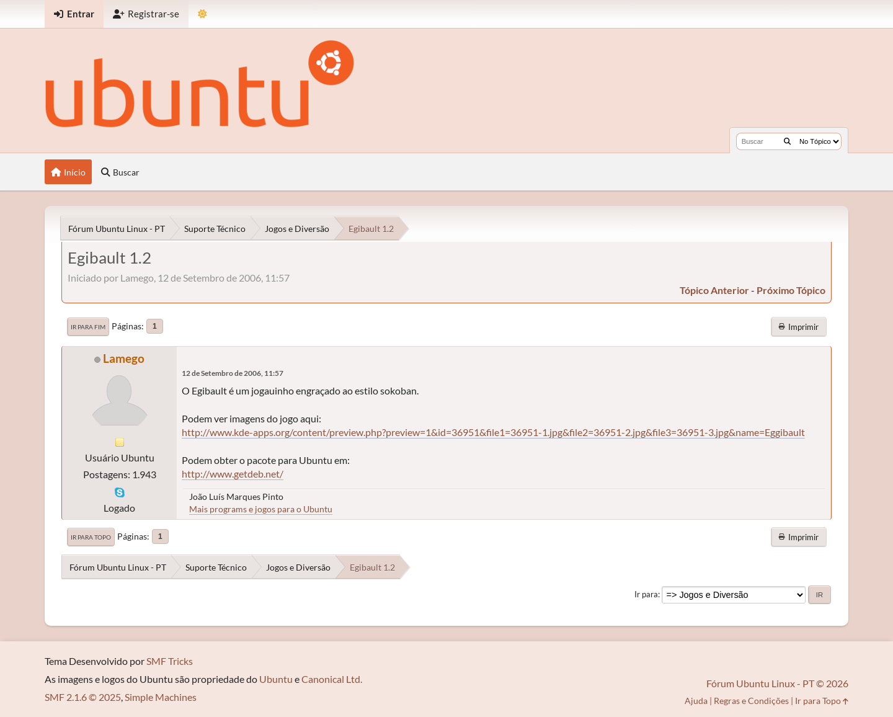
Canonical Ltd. (331, 679)
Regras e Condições (751, 700)
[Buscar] (787, 141)
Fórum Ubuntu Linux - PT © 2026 (777, 683)
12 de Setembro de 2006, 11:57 (232, 373)
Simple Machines (161, 697)
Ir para (646, 594)
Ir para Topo (91, 537)
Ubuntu (276, 679)
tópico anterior (714, 290)
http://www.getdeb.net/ (232, 473)
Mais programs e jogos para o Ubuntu (260, 509)
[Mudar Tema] (202, 14)
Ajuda (696, 700)
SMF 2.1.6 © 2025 (83, 697)
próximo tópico (791, 290)
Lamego (123, 358)
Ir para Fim (88, 327)
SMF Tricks (169, 661)
